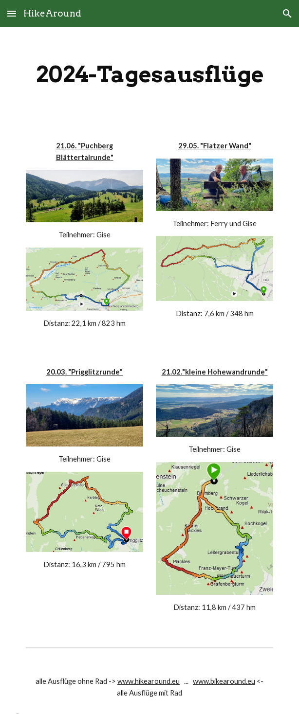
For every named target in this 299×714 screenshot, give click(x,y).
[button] (11, 13)
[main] (149, 74)
